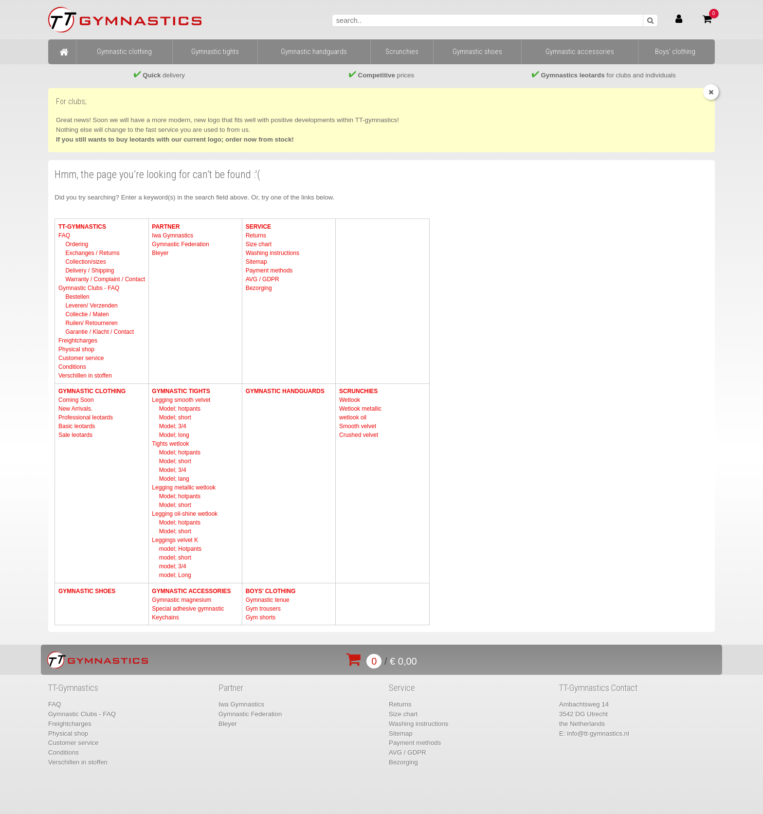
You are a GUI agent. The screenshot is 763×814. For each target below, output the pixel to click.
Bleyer (160, 253)
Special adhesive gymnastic (188, 608)
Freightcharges (77, 340)
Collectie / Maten (87, 314)
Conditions (72, 366)
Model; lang (174, 478)
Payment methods (269, 270)
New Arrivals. (75, 408)
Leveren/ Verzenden (91, 305)
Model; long (174, 435)
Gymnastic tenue (268, 600)
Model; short (175, 417)
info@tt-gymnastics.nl (598, 733)
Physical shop (76, 349)
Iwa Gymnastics (172, 235)
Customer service (81, 358)
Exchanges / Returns (92, 253)
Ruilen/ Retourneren (91, 323)
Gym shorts (260, 617)
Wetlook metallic (360, 408)
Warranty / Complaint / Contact (105, 279)
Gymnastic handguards (285, 391)
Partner (166, 226)
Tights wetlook (170, 443)
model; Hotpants (180, 548)
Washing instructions (272, 253)
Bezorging (259, 288)
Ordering (76, 244)
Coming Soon (76, 400)
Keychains (165, 617)
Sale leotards (75, 435)
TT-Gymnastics (82, 226)
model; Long (175, 575)
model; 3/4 (172, 566)
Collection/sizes (85, 261)
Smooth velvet (357, 426)
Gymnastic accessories (191, 591)
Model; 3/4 (172, 426)
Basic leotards (76, 426)
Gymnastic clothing (92, 391)
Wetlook (349, 400)
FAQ (64, 235)
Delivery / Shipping (89, 270)
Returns (256, 235)
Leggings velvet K (175, 540)
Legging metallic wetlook (184, 487)
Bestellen (77, 296)
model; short (175, 557)
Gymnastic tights (181, 391)
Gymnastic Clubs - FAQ (88, 288)
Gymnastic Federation (180, 244)
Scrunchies (358, 391)
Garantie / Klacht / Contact (99, 331)
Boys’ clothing (271, 591)
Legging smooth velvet (181, 400)
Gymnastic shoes (86, 591)
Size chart (259, 244)
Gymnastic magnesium (181, 600)
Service (258, 226)
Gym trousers (263, 608)
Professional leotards (85, 417)
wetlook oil (352, 417)
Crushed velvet (358, 435)
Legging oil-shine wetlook (185, 513)
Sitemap (256, 261)
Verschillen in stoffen (85, 375)
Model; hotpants (179, 408)
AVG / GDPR (262, 279)
